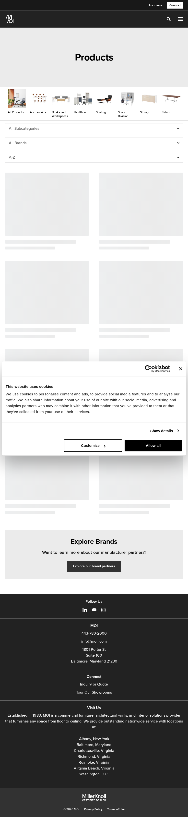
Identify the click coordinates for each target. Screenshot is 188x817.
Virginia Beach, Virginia (94, 768)
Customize (93, 445)
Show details (161, 431)
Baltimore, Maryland (94, 744)
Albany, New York (94, 738)
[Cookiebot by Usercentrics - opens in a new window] (148, 368)
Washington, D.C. (94, 774)
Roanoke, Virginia (94, 762)
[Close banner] (180, 368)
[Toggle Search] (169, 19)
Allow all (153, 445)
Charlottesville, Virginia (94, 750)
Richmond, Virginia (94, 756)
